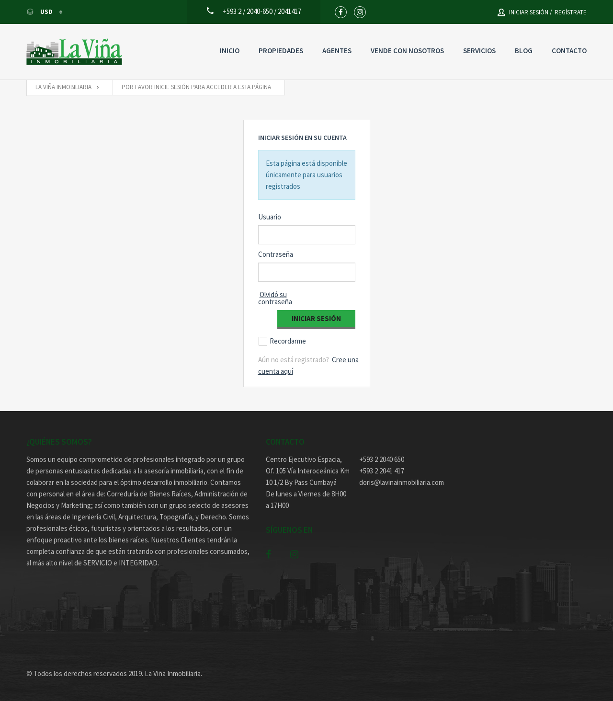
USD (40, 12)
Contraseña (275, 254)
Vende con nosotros (407, 50)
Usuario (269, 216)
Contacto (569, 50)
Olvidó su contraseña (275, 298)
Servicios (479, 50)
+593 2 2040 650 (381, 459)
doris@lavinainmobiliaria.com (401, 482)
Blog (524, 50)
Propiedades (281, 50)
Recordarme (288, 340)
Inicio (229, 50)
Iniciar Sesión (316, 318)
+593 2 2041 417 (381, 470)
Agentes (337, 50)
